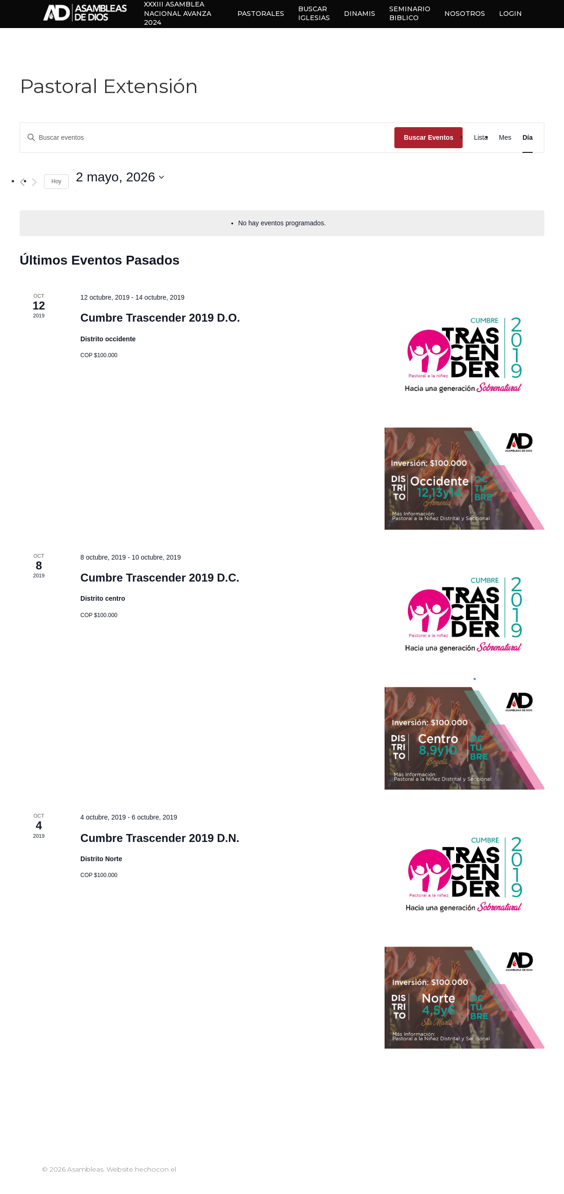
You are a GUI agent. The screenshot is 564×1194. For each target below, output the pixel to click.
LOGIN (510, 13)
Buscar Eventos (428, 137)
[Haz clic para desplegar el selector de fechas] (120, 177)
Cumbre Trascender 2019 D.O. (160, 317)
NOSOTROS (464, 13)
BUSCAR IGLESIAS (314, 13)
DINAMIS (359, 13)
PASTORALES (260, 13)
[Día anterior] (22, 182)
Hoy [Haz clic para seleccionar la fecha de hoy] (56, 181)
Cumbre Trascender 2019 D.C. (159, 577)
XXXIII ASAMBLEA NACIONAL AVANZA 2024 (185, 13)
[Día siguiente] (34, 182)
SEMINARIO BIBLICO (409, 13)
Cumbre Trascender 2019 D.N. (159, 838)
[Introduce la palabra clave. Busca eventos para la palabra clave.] (207, 137)
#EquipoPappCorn (73, 1179)
